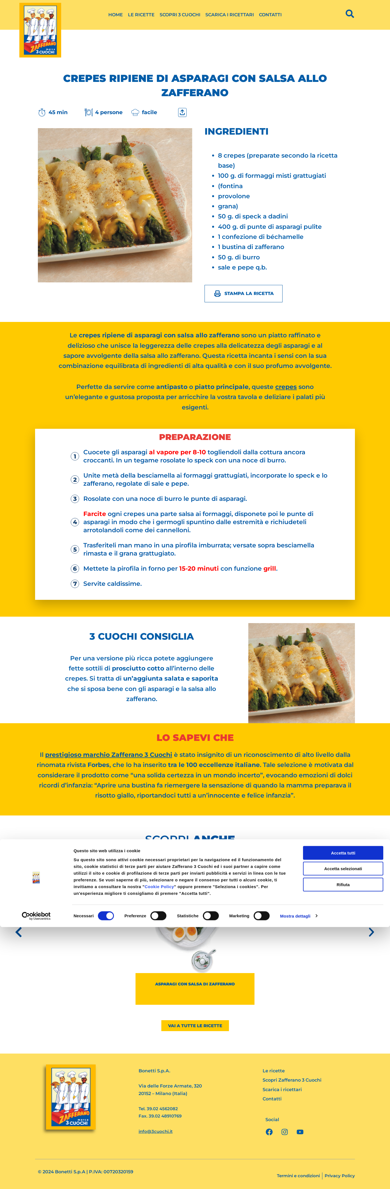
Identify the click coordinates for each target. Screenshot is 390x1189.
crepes (286, 387)
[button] (18, 932)
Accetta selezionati (343, 1130)
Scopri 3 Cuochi (180, 14)
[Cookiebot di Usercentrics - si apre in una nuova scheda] (36, 1178)
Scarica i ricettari (229, 14)
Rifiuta (343, 1146)
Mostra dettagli (295, 1178)
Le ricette (141, 14)
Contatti (270, 14)
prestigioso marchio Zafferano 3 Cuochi (108, 755)
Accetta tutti (343, 1114)
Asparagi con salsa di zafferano (195, 984)
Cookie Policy (159, 1148)
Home (115, 14)
